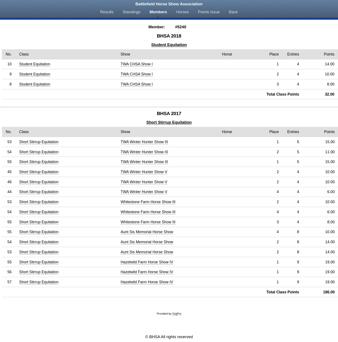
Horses (182, 12)
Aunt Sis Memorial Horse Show (147, 232)
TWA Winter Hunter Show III (144, 142)
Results (107, 12)
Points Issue (209, 12)
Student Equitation (169, 44)
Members (158, 12)
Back (233, 12)
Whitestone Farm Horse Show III (148, 202)
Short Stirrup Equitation (169, 122)
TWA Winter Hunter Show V (144, 172)
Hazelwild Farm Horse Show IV (147, 262)
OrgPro (176, 313)
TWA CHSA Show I (137, 64)
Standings (131, 12)
